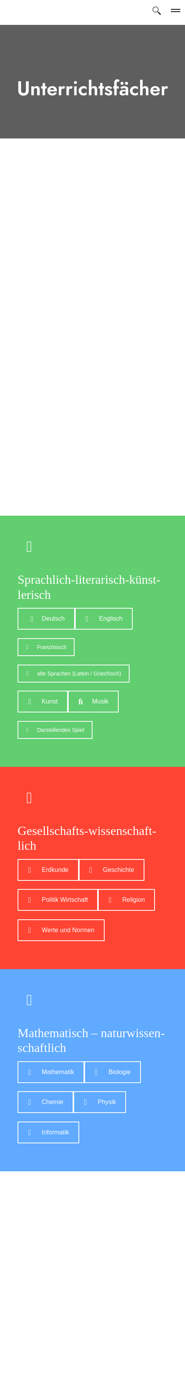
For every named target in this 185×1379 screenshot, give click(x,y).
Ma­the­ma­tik (51, 1072)
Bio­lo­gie (113, 1072)
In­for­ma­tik (48, 1132)
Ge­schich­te (111, 869)
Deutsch (46, 618)
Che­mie (45, 1102)
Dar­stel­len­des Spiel (55, 730)
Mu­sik (93, 701)
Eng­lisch (104, 618)
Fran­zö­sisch (46, 647)
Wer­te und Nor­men (61, 930)
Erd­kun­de (48, 869)
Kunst (43, 701)
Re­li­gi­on (127, 899)
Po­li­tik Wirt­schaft (58, 899)
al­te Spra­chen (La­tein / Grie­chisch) (73, 673)
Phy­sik (100, 1102)
